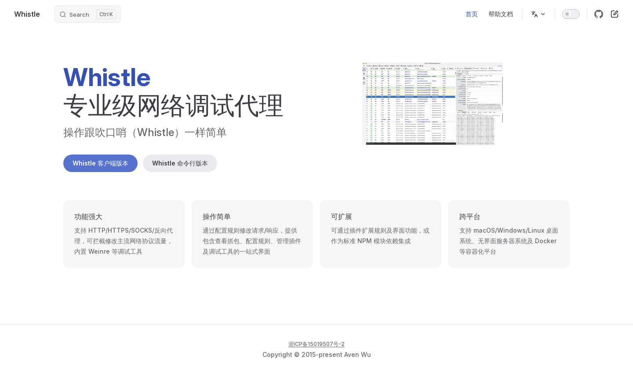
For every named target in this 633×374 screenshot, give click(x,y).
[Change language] (538, 14)
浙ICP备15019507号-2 (316, 344)
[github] (599, 14)
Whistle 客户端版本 (100, 163)
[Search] (87, 14)
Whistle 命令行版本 (180, 163)
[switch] (571, 14)
